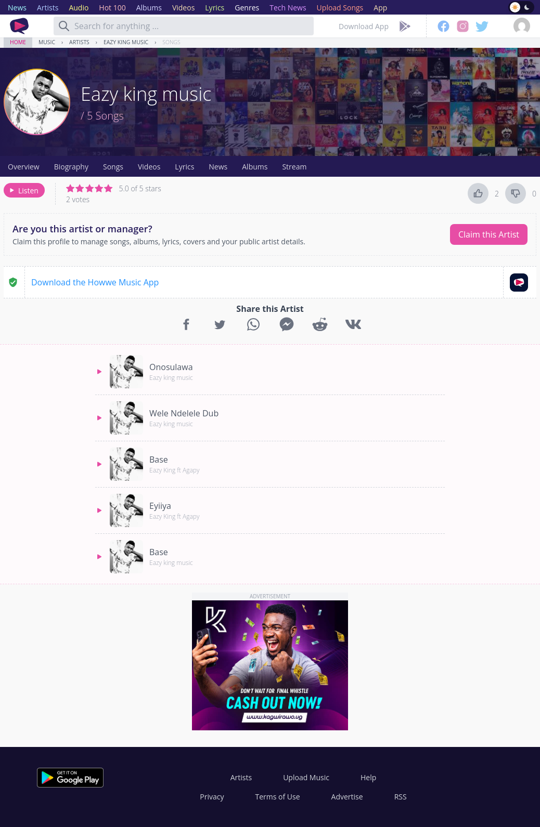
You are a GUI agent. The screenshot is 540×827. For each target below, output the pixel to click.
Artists (79, 42)
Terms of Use (277, 797)
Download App (364, 26)
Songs (171, 42)
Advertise (347, 797)
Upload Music (306, 777)
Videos (149, 167)
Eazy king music (126, 42)
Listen (23, 190)
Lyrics (184, 167)
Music (46, 42)
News (218, 167)
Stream (294, 167)
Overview (24, 167)
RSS (400, 797)
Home (18, 42)
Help (368, 777)
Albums (254, 167)
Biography (71, 167)
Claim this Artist (488, 234)
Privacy (212, 797)
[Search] (64, 26)
